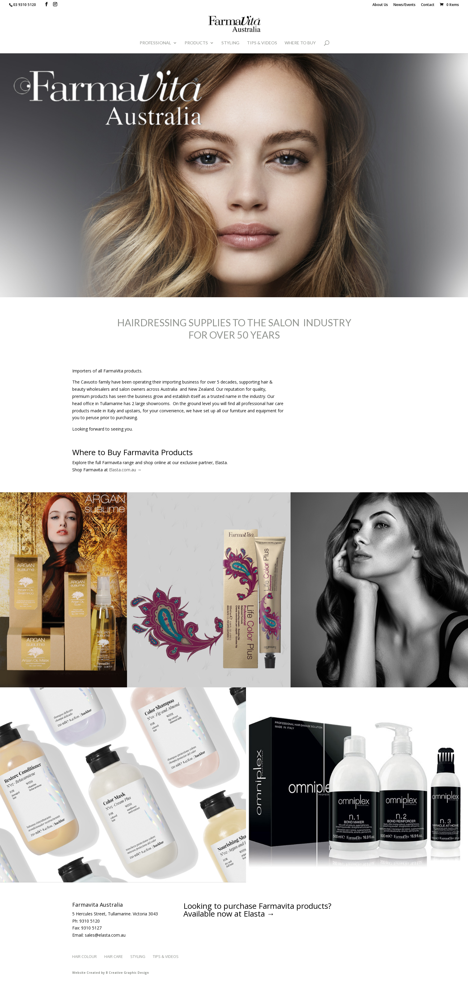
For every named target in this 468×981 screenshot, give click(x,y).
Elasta (254, 913)
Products (196, 43)
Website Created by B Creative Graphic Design (110, 973)
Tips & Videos (262, 43)
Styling (230, 43)
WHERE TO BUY (300, 43)
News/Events (404, 5)
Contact (427, 5)
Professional (155, 43)
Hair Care (113, 956)
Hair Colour (84, 956)
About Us (380, 5)
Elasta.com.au (122, 470)
